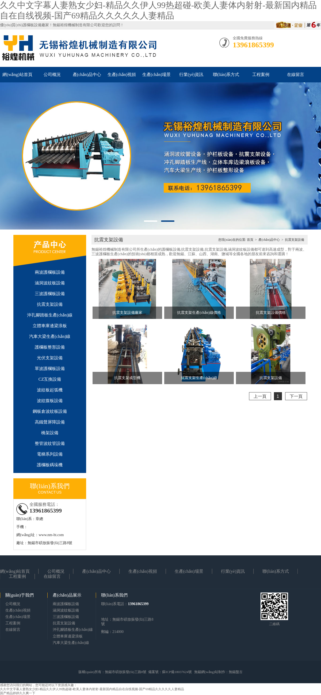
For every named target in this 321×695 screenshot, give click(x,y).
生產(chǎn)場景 (156, 74)
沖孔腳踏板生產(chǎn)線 (50, 315)
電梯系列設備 (50, 454)
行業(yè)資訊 (191, 74)
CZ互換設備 (50, 379)
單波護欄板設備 (50, 368)
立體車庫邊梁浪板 (50, 325)
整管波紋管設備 (50, 443)
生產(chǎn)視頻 (122, 74)
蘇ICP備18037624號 (177, 672)
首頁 (250, 240)
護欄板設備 (32, 25)
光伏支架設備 (50, 358)
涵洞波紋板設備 (50, 283)
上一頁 (260, 396)
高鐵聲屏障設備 (50, 422)
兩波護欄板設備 (50, 272)
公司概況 (52, 74)
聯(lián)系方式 (226, 74)
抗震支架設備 (50, 304)
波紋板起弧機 (50, 390)
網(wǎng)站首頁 (17, 74)
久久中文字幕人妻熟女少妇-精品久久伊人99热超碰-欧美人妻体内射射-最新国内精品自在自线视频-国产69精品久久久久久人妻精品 (92, 689)
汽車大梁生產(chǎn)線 (50, 336)
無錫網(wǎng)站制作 (209, 672)
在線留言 (295, 74)
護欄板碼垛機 (50, 465)
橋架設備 (49, 432)
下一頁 (296, 396)
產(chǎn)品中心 (87, 74)
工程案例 (260, 74)
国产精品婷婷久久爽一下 (17, 693)
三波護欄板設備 (50, 293)
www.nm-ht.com (51, 535)
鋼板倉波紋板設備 (50, 411)
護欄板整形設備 (50, 347)
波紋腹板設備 (50, 400)
